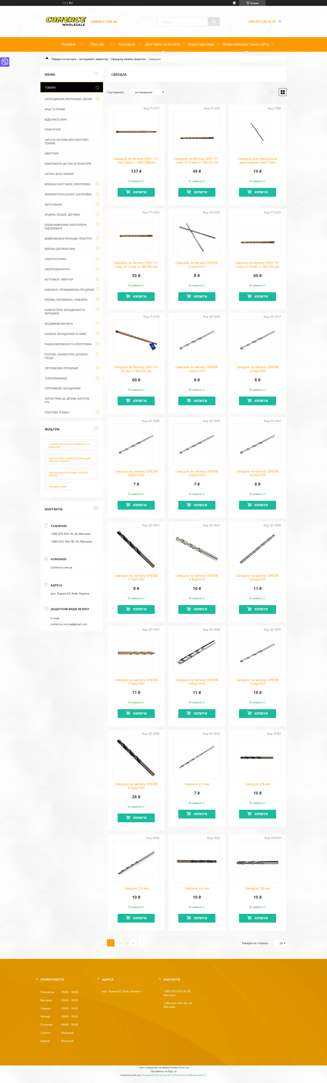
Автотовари (53, 204)
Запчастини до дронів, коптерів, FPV (67, 400)
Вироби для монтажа (60, 249)
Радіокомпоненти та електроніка (68, 344)
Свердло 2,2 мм (197, 784)
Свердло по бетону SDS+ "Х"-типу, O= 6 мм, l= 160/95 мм (136, 264)
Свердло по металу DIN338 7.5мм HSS (257, 681)
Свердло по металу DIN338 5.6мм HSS (257, 577)
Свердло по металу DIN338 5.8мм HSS (197, 681)
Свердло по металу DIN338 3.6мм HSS (197, 369)
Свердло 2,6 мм (257, 888)
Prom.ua (184, 1067)
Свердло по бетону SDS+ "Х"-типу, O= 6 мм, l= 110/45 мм (196, 160)
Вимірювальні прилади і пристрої (68, 238)
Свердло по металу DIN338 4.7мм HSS (136, 577)
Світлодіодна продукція (61, 368)
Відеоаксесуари (56, 119)
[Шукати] (214, 21)
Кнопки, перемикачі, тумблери (66, 299)
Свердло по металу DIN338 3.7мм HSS (257, 369)
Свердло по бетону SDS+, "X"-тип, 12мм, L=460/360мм (136, 160)
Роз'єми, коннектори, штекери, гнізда (66, 356)
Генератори (53, 129)
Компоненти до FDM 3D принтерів (68, 163)
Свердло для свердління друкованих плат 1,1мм (257, 160)
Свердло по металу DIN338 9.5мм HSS (136, 786)
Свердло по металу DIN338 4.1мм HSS (257, 473)
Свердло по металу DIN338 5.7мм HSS (136, 681)
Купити (139, 192)
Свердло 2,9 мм (257, 784)
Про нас (97, 44)
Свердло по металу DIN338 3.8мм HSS (136, 473)
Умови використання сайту (246, 44)
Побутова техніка (57, 412)
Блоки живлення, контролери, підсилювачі (66, 226)
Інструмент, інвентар (93, 59)
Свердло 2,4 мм (196, 888)
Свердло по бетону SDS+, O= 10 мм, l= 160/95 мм (136, 369)
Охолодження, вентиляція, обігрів (68, 99)
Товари (50, 87)
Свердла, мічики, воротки (128, 59)
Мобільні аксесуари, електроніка (67, 184)
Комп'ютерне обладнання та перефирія (65, 311)
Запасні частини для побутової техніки (67, 141)
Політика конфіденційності (191, 1074)
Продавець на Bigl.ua (163, 1071)
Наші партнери (201, 44)
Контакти (126, 44)
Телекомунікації (56, 378)
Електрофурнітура (57, 269)
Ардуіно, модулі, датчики (62, 214)
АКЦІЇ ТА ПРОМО (55, 109)
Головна (68, 44)
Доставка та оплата (162, 44)
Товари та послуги (63, 59)
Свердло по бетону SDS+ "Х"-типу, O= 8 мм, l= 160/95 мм (257, 264)
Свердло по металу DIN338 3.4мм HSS (197, 264)
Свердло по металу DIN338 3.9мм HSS (197, 473)
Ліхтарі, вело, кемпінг (59, 174)
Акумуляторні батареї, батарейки (68, 194)
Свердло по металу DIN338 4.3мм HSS (197, 577)
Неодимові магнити (59, 323)
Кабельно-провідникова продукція (69, 289)
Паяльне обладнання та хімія (65, 334)
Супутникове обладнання (62, 388)
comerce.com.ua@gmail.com (69, 624)
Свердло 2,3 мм (136, 888)
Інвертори (52, 153)
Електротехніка (55, 259)
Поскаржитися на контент (157, 1074)
